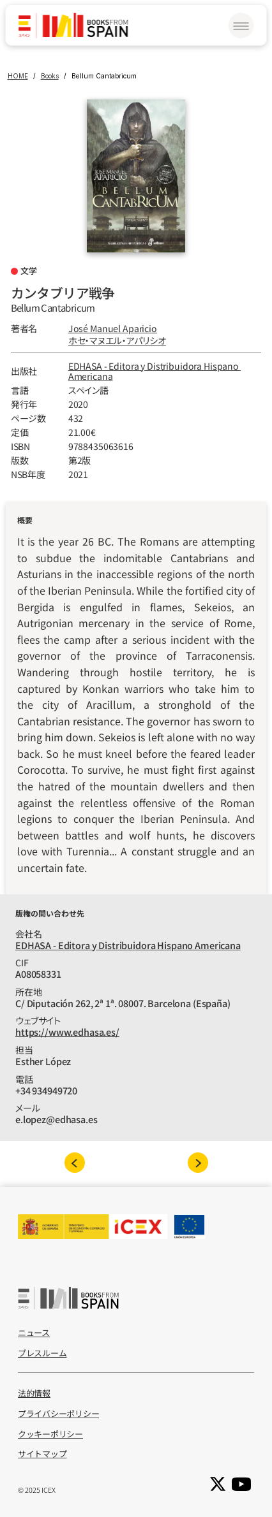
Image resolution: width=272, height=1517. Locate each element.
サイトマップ (42, 1454)
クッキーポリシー (50, 1434)
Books (50, 76)
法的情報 (34, 1393)
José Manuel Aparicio (112, 328)
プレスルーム (42, 1353)
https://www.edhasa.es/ (67, 1031)
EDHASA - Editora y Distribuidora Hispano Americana (154, 371)
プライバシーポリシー (58, 1413)
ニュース (34, 1332)
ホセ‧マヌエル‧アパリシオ (117, 340)
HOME (18, 76)
